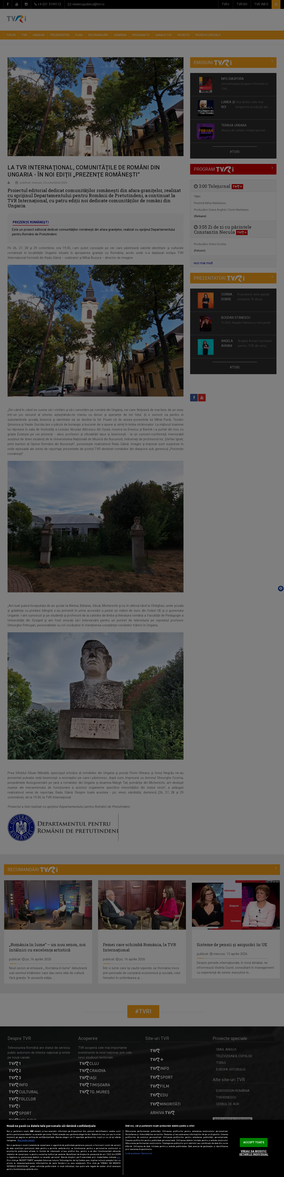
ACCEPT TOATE (253, 1142)
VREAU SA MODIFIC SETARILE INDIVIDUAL (253, 1153)
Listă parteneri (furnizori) (138, 1153)
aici (118, 1157)
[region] (142, 1148)
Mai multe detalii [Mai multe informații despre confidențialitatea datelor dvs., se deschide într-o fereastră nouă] (26, 1140)
